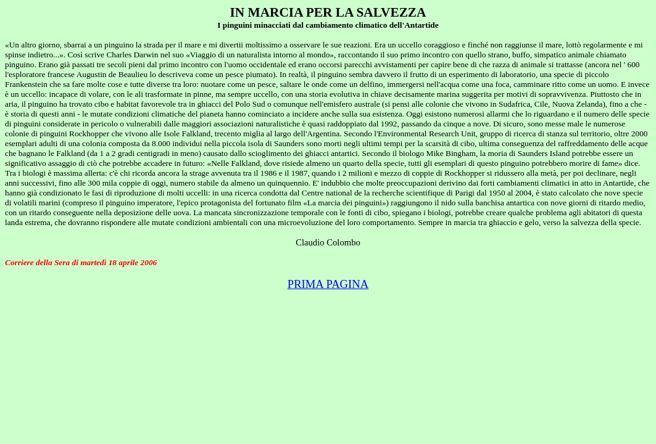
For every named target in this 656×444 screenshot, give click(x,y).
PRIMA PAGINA (328, 284)
